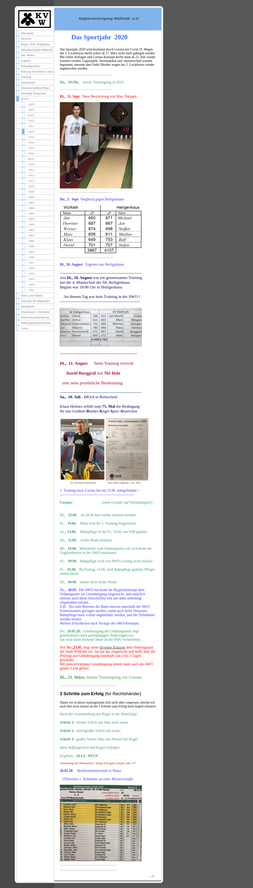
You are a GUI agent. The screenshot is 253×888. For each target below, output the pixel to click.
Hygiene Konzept (112, 647)
